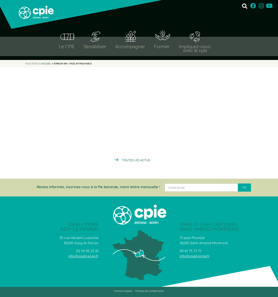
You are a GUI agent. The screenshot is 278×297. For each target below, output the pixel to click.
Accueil (46, 63)
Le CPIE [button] (67, 46)
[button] (244, 6)
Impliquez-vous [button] (194, 46)
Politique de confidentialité (149, 290)
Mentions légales (123, 290)
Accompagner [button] (130, 46)
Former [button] (162, 46)
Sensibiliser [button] (95, 46)
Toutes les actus (136, 160)
